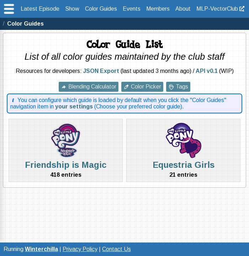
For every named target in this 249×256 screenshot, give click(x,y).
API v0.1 (207, 71)
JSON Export (101, 71)
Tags (182, 87)
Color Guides (101, 9)
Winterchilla (41, 249)
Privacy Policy (80, 249)
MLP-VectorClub (217, 9)
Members (158, 9)
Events (132, 9)
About (183, 9)
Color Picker (146, 87)
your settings (74, 106)
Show (72, 9)
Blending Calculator (92, 87)
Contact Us (116, 249)
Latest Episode (40, 9)
